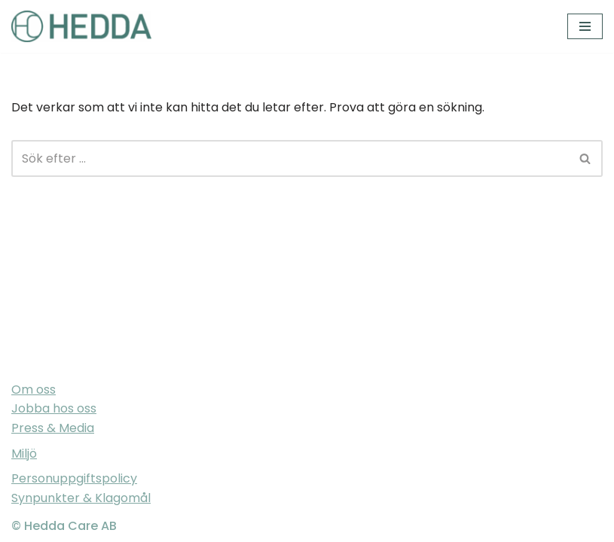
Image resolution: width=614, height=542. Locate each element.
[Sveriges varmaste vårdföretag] (81, 26)
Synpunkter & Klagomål (81, 498)
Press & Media (52, 428)
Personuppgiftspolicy (74, 478)
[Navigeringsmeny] (585, 26)
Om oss (33, 389)
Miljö (24, 453)
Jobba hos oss (53, 408)
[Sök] (290, 158)
